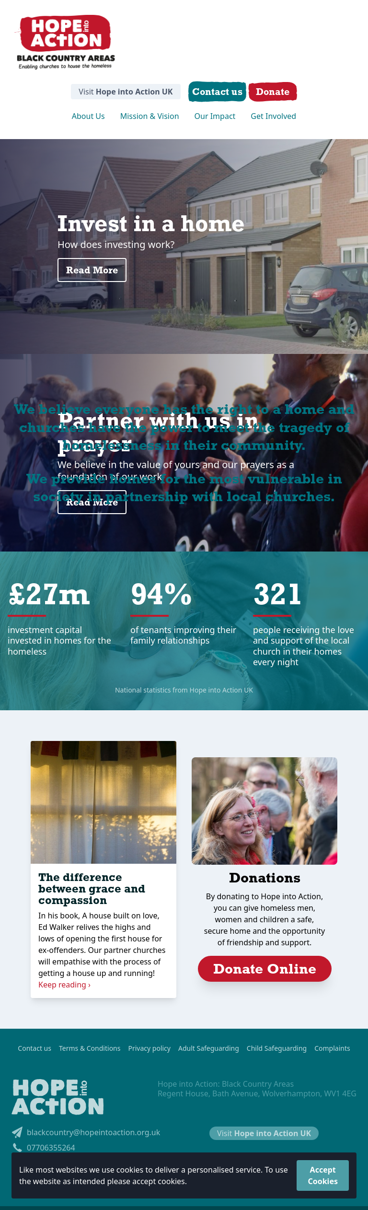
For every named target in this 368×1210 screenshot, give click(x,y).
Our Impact (215, 116)
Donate (272, 91)
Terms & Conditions (90, 1048)
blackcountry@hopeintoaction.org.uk (86, 1132)
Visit (125, 91)
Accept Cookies (323, 1175)
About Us (88, 116)
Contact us (34, 1048)
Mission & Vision (149, 116)
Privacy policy (149, 1048)
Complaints (332, 1048)
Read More (92, 269)
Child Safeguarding (277, 1048)
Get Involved (273, 116)
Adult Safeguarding (208, 1048)
